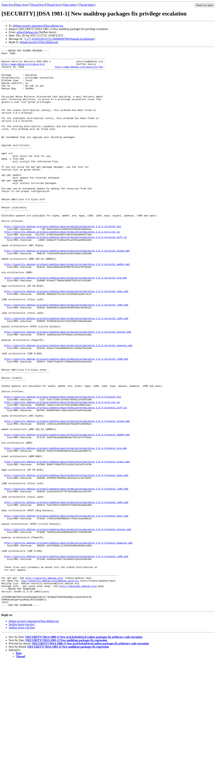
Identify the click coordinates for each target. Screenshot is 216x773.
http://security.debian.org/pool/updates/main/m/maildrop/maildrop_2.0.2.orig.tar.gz (62, 268)
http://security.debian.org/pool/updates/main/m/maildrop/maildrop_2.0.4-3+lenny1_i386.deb (66, 576)
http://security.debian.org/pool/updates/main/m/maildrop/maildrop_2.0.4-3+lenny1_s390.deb (66, 658)
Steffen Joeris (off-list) (22, 739)
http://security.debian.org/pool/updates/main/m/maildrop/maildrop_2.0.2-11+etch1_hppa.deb (66, 340)
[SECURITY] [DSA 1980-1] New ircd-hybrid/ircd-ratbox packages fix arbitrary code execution (83, 748)
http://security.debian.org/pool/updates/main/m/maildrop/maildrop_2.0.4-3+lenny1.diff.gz (65, 479)
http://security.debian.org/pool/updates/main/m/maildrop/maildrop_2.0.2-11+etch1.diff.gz (65, 275)
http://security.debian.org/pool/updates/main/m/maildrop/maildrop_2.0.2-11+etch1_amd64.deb (67, 307)
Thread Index (86, 4)
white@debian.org (27, 32)
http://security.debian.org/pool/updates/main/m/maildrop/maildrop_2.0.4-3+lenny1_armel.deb (67, 544)
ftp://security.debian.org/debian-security (50, 687)
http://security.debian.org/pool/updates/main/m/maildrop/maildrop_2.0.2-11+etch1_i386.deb (66, 356)
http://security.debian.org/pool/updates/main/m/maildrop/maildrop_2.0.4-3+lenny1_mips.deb (66, 609)
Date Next (22, 4)
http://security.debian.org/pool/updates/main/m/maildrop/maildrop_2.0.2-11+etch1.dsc (62, 262)
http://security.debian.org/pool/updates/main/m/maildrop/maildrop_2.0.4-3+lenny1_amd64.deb (67, 512)
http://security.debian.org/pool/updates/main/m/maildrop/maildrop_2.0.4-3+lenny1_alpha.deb (67, 495)
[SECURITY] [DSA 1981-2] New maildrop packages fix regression (66, 752)
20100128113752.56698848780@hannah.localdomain (62, 38)
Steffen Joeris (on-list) (21, 736)
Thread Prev (37, 4)
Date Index (70, 4)
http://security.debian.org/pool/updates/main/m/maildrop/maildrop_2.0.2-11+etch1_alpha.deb (67, 291)
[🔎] (28, 38)
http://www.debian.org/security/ (23, 67)
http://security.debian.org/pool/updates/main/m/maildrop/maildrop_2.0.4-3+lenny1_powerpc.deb (68, 641)
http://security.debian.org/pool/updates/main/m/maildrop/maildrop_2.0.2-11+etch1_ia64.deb (66, 372)
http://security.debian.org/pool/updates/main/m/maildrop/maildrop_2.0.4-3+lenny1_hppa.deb (66, 560)
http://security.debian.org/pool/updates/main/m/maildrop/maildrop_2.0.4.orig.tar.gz (62, 473)
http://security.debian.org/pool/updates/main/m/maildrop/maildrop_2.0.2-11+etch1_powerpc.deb (68, 404)
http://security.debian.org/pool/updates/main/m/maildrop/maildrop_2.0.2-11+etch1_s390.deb (66, 421)
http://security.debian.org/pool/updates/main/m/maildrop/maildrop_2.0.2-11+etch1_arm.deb (65, 323)
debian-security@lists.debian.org (39, 42)
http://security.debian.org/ (44, 684)
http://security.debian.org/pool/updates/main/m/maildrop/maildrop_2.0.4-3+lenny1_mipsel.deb (67, 625)
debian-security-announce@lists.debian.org (38, 25)
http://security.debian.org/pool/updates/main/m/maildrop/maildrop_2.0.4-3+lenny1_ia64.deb (66, 593)
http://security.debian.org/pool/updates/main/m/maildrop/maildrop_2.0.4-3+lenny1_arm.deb (65, 528)
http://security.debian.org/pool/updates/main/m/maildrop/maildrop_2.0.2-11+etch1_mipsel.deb (67, 388)
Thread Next (53, 4)
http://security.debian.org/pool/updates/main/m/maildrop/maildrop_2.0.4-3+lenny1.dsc (62, 466)
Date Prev (8, 4)
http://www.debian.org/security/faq (79, 70)
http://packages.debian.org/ (78, 693)
